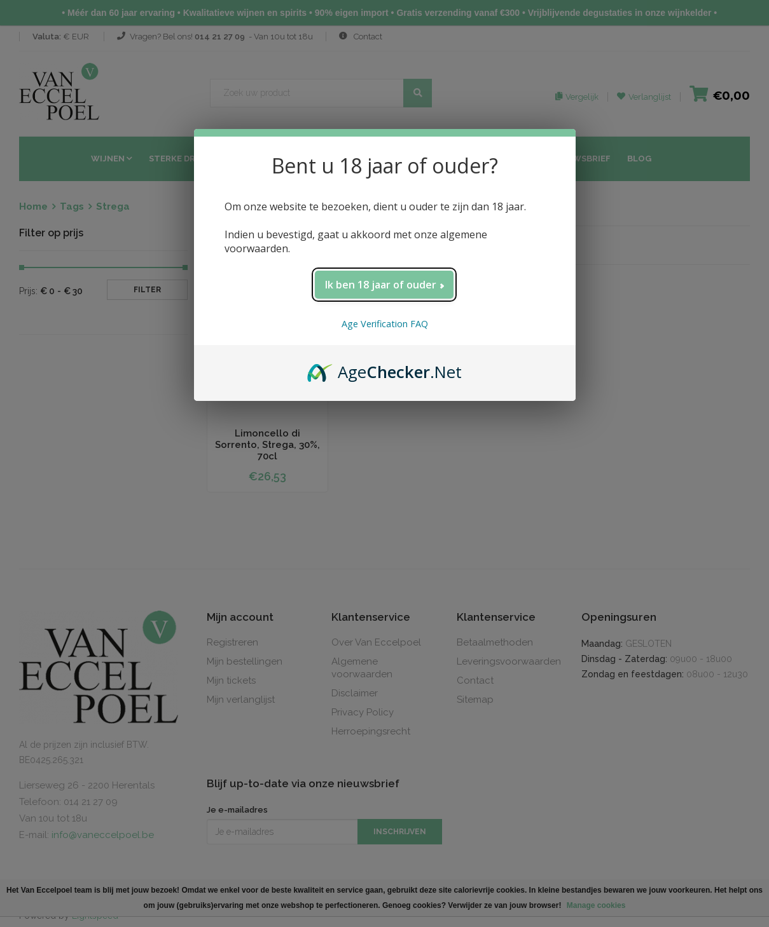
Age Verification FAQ (385, 324)
